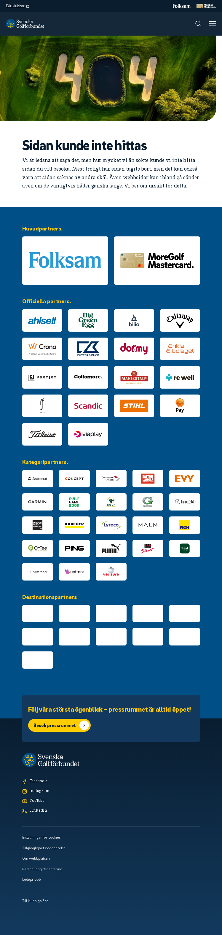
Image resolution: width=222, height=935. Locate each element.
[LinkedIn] (111, 811)
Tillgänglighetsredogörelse (44, 847)
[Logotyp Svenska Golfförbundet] (25, 23)
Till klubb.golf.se (35, 900)
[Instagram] (111, 791)
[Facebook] (111, 781)
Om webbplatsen (36, 858)
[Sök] (198, 24)
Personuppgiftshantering (42, 868)
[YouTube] (111, 801)
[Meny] (212, 24)
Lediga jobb (31, 879)
